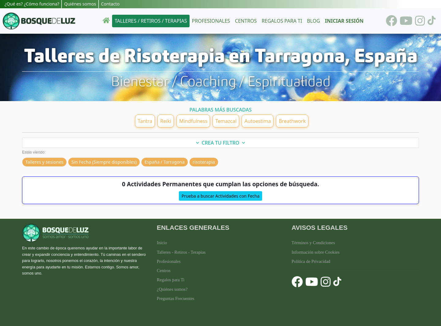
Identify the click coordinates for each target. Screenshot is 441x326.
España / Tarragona (165, 162)
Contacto (110, 4)
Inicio (162, 242)
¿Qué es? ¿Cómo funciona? (32, 4)
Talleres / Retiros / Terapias (151, 20)
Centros (246, 20)
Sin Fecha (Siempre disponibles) (104, 162)
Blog (313, 20)
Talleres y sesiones (44, 162)
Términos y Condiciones (313, 242)
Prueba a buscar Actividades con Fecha (221, 196)
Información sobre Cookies (316, 252)
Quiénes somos (80, 4)
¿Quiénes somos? (172, 289)
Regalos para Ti (170, 279)
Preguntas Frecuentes (175, 298)
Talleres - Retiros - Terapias (181, 252)
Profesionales (211, 20)
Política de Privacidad (311, 261)
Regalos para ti (282, 20)
